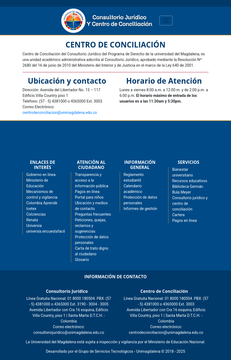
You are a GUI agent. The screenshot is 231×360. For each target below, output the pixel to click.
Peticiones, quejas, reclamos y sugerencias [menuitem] (90, 225)
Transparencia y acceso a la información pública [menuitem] (91, 180)
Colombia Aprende (41, 203)
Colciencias (36, 214)
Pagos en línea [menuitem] (87, 191)
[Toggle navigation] (166, 20)
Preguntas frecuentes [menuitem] (93, 214)
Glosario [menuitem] (82, 259)
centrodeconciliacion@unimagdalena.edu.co (60, 112)
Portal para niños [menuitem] (89, 197)
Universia (34, 225)
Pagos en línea (184, 220)
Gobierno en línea (41, 174)
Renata (32, 220)
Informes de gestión (140, 208)
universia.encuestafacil (45, 231)
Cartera (178, 215)
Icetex (31, 208)
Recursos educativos (189, 181)
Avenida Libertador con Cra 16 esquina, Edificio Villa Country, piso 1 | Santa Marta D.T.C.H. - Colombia (68, 315)
